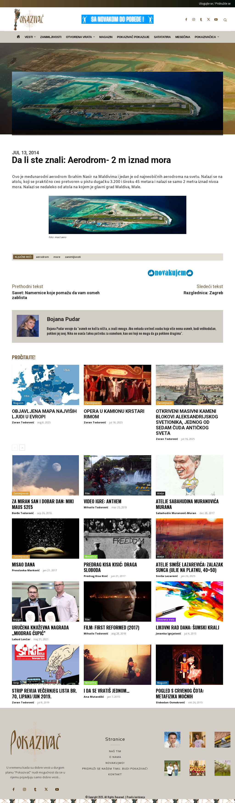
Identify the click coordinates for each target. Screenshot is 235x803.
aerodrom (42, 257)
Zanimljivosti (92, 403)
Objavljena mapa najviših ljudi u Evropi (44, 413)
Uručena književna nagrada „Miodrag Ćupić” (40, 635)
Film (87, 493)
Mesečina (90, 556)
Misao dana (23, 564)
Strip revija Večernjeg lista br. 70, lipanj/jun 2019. (45, 697)
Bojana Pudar (63, 319)
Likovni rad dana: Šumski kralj (187, 632)
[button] (225, 19)
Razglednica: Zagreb (203, 292)
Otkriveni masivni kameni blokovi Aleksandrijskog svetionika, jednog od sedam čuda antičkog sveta (187, 422)
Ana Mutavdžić (94, 700)
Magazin (18, 403)
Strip (16, 687)
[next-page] (22, 448)
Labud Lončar (21, 643)
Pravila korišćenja (135, 801)
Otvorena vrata (165, 624)
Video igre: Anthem (103, 501)
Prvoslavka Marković (26, 570)
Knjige (17, 624)
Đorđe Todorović (23, 512)
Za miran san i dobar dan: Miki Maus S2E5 (43, 504)
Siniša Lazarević (167, 581)
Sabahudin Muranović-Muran (176, 512)
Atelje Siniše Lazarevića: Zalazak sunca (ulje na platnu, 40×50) (188, 569)
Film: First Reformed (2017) (112, 632)
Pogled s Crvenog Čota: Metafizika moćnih (180, 697)
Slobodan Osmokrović (170, 706)
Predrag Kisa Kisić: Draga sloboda (110, 567)
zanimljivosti (73, 257)
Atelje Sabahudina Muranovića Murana (187, 504)
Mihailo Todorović (96, 507)
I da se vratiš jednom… (107, 694)
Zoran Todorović (23, 422)
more (56, 257)
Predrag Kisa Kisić (96, 575)
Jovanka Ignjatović (168, 638)
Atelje (160, 493)
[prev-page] (15, 448)
